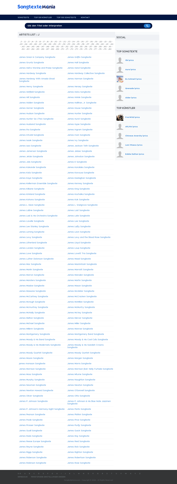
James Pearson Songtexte (32, 415)
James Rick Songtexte (78, 447)
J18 (91, 42)
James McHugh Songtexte (32, 302)
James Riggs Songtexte (30, 452)
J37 (87, 44)
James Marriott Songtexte (80, 270)
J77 (95, 49)
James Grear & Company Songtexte (37, 57)
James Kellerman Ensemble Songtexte (38, 184)
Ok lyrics (129, 60)
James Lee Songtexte (78, 221)
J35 (78, 44)
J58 (95, 46)
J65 (37, 49)
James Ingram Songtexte (80, 130)
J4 (32, 42)
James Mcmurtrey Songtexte (33, 307)
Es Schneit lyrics (133, 79)
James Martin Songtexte (79, 280)
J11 (60, 42)
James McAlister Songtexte (80, 291)
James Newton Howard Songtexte (36, 391)
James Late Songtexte (78, 216)
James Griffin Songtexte (79, 57)
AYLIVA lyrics (131, 127)
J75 (85, 49)
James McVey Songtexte (79, 313)
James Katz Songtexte (30, 173)
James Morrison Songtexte (32, 369)
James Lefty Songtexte (79, 227)
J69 (57, 49)
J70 (62, 49)
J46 (37, 46)
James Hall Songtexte (78, 63)
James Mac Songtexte (30, 264)
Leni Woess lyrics (133, 145)
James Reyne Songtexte (31, 447)
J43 (22, 46)
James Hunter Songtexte (79, 114)
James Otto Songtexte (78, 396)
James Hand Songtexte (79, 68)
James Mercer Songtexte (79, 318)
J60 (105, 46)
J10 (55, 42)
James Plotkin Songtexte (79, 415)
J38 (92, 44)
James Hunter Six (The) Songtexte (36, 119)
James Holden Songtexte (31, 103)
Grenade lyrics (132, 88)
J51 (62, 46)
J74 (81, 49)
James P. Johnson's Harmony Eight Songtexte (42, 409)
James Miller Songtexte (78, 323)
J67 (47, 49)
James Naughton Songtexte (81, 380)
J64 (32, 49)
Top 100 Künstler (43, 17)
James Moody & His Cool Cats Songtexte (87, 340)
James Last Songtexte (78, 210)
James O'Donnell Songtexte (81, 391)
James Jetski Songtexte (31, 157)
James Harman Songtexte (80, 79)
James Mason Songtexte (79, 286)
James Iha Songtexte (29, 130)
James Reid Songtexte (78, 441)
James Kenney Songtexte (80, 184)
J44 (27, 46)
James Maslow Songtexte (31, 286)
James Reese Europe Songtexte (35, 441)
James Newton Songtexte (80, 385)
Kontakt (85, 17)
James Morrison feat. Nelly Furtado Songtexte (90, 369)
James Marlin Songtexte (31, 270)
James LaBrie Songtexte (31, 210)
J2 (25, 42)
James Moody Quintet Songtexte (83, 353)
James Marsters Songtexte (32, 280)
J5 (36, 42)
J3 (28, 42)
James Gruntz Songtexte (31, 63)
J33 (68, 44)
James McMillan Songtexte (80, 302)
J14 (73, 42)
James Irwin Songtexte (78, 135)
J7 (44, 42)
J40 (102, 44)
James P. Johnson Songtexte (33, 401)
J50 (57, 46)
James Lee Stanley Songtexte (34, 227)
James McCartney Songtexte (33, 297)
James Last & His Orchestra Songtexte (38, 216)
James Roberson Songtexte (33, 458)
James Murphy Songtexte (32, 380)
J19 (95, 42)
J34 (73, 44)
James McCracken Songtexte (82, 297)
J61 (110, 46)
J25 (30, 44)
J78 (99, 49)
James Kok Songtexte (78, 200)
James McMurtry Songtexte (81, 307)
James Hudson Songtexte (32, 114)
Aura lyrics (130, 69)
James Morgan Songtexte (80, 358)
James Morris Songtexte (79, 364)
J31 (59, 44)
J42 (111, 44)
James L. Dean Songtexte (32, 205)
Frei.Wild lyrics (132, 117)
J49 (52, 46)
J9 (51, 42)
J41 (107, 44)
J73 (76, 49)
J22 (109, 42)
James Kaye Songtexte (30, 178)
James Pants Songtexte (79, 409)
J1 (21, 42)
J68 (52, 49)
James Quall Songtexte (30, 431)
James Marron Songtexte (31, 275)
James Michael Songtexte (32, 323)
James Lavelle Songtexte (31, 221)
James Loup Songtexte (78, 248)
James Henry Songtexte (31, 87)
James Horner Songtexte (31, 108)
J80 (109, 49)
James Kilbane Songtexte (31, 189)
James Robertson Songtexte (81, 458)
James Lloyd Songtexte (79, 243)
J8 (47, 42)
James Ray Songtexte (78, 436)
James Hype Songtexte (79, 124)
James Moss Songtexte (30, 374)
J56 (85, 46)
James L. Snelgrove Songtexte (82, 205)
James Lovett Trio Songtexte (81, 253)
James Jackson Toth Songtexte (83, 146)
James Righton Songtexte (80, 452)
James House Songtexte (79, 108)
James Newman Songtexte (32, 385)
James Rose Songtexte (78, 463)
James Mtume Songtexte (79, 374)
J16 (82, 42)
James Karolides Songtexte (80, 167)
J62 (22, 49)
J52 (66, 46)
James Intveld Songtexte (31, 135)
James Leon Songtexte (78, 232)
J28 (44, 44)
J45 (32, 46)
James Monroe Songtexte (80, 329)
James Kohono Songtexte (32, 200)
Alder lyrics (130, 98)
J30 (54, 44)
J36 (82, 44)
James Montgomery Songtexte (34, 334)
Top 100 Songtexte (66, 17)
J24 (25, 44)
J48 (47, 46)
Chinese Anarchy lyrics (136, 136)
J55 (81, 46)
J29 (49, 44)
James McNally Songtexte (32, 313)
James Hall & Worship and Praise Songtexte (41, 68)
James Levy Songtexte (30, 237)
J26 (35, 44)
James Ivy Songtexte (77, 140)
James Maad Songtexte (79, 259)
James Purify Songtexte (79, 425)
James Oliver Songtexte (31, 396)
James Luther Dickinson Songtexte (36, 259)
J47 (42, 46)
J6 (40, 42)
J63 (27, 49)
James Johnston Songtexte (81, 157)
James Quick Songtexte (79, 431)
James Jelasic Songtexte (79, 151)
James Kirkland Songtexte (32, 194)
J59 (100, 46)
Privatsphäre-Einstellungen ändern (48, 477)
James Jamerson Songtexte (33, 151)
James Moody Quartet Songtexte (35, 353)
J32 (63, 44)
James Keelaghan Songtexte (81, 178)
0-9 (19, 473)
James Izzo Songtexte (30, 146)
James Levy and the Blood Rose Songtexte (88, 237)
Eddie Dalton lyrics (134, 154)
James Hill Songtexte (29, 97)
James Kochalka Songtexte (81, 194)
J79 (104, 49)
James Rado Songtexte (30, 436)
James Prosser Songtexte (32, 425)
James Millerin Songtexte (31, 329)
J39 (97, 44)
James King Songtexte (78, 189)
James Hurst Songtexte (79, 119)
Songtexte (23, 17)
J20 (100, 42)
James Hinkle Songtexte (79, 97)
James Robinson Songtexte (32, 463)
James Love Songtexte (30, 253)
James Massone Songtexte (32, 291)
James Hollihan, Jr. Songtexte (81, 103)
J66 (42, 49)
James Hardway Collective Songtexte (86, 73)
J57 (90, 46)
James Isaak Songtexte (30, 140)
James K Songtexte (77, 162)
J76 (90, 49)
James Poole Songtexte (31, 420)
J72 (71, 49)
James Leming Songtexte (31, 232)
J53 (71, 46)
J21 (105, 42)
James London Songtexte (32, 248)
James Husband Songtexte (32, 124)
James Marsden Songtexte (80, 275)
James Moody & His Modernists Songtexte (40, 345)
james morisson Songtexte (32, 364)
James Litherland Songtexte (33, 243)
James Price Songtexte (78, 420)
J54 (76, 46)
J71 (67, 49)
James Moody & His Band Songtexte (37, 340)
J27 (40, 44)
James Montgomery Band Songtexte (85, 334)
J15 (77, 42)
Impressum (23, 477)
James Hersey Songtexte (79, 87)
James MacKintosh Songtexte (82, 264)
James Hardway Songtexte (32, 73)
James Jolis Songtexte (30, 162)
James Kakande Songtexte (32, 167)
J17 (86, 42)
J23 (20, 44)
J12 (64, 42)
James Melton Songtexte (31, 318)
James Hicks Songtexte (79, 92)
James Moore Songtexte (31, 358)
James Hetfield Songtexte (32, 92)
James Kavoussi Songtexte (80, 173)
